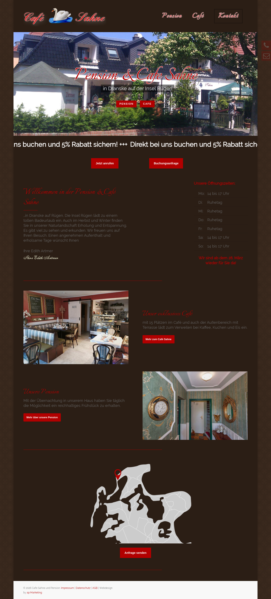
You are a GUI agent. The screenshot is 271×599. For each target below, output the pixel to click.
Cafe (147, 104)
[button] (104, 163)
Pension (126, 104)
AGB (95, 588)
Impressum (67, 588)
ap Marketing (34, 592)
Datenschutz (83, 588)
